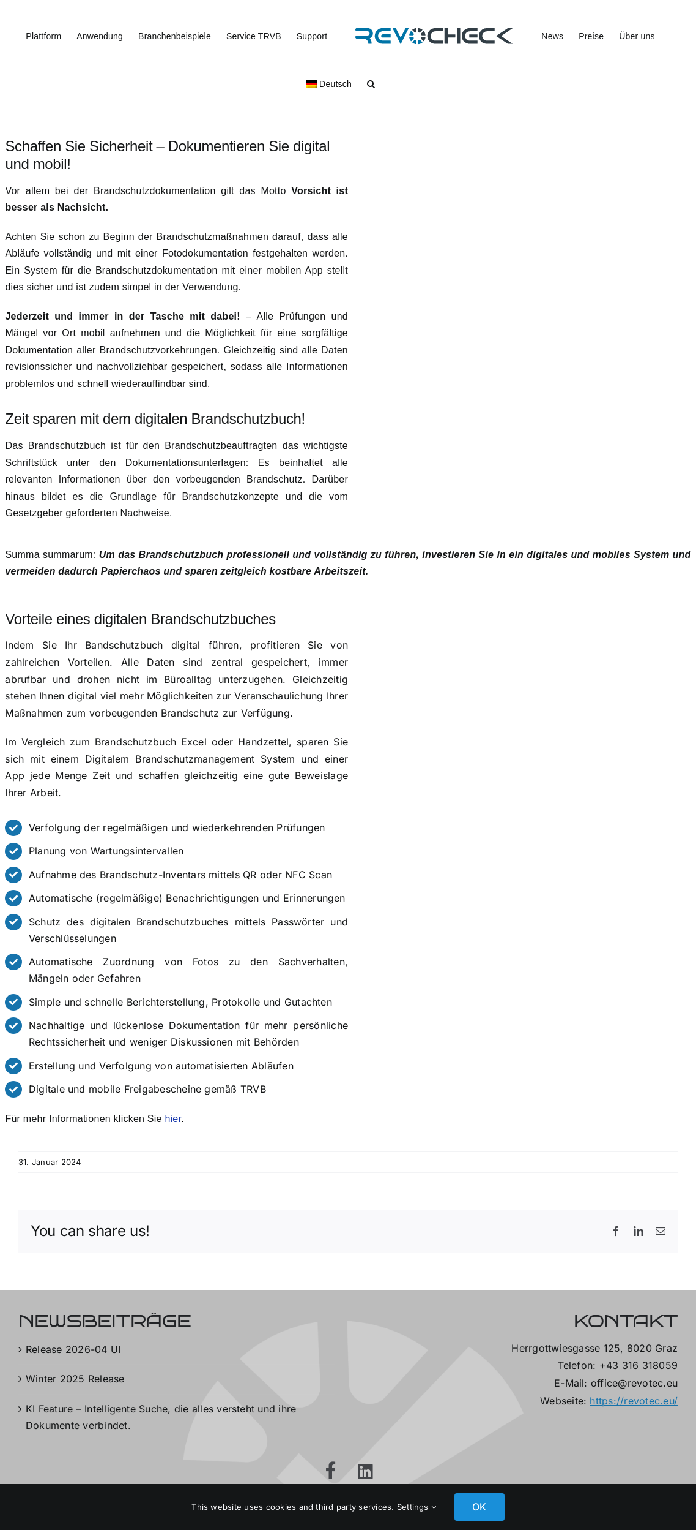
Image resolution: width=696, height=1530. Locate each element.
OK (479, 1507)
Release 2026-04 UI (73, 1349)
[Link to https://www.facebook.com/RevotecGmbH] (331, 1470)
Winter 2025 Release (75, 1379)
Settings (416, 1507)
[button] (371, 82)
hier (174, 1119)
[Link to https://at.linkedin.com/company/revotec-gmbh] (365, 1472)
